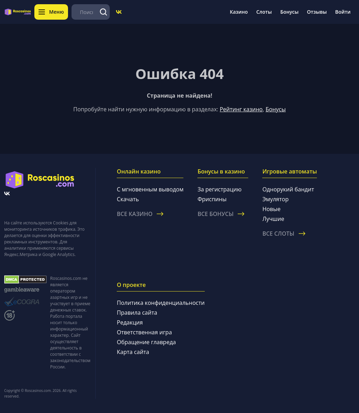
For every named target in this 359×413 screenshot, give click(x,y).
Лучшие (273, 219)
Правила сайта (137, 312)
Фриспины (211, 199)
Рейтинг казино (241, 109)
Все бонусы (220, 213)
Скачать (128, 199)
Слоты (264, 11)
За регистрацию (219, 189)
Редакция (130, 322)
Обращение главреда (146, 342)
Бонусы (289, 11)
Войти (343, 11)
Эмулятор (275, 199)
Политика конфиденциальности (160, 303)
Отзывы (317, 11)
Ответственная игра (144, 332)
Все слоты (283, 233)
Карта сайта (133, 352)
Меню (51, 11)
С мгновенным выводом (150, 189)
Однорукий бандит (288, 189)
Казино (239, 11)
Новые (271, 209)
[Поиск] (103, 12)
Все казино (140, 213)
